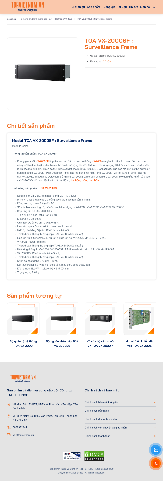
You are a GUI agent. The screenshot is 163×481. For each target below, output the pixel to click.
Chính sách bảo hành (97, 410)
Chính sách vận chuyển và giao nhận (106, 427)
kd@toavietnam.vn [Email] (23, 435)
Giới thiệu (66, 6)
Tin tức (130, 6)
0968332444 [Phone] (20, 427)
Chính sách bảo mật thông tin (101, 402)
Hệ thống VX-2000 (63, 19)
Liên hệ (144, 6)
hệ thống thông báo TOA (85, 180)
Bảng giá (103, 6)
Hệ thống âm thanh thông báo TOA (36, 19)
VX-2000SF (42, 161)
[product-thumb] (23, 319)
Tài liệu (117, 6)
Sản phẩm (83, 6)
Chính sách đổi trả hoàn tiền (101, 419)
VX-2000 (97, 161)
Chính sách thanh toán (97, 436)
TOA (41, 188)
